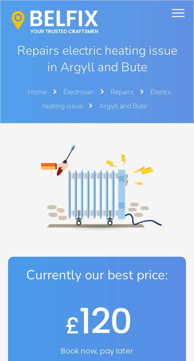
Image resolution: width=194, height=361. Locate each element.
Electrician (79, 92)
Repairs (123, 92)
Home (37, 92)
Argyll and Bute (123, 106)
